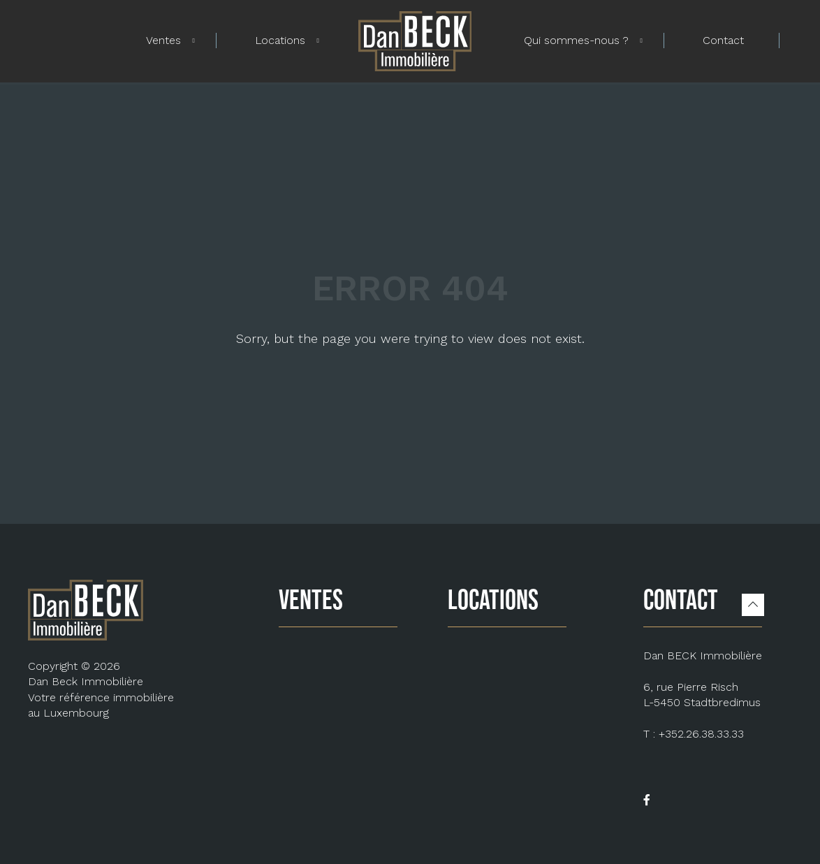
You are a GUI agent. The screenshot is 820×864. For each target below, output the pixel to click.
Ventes (163, 40)
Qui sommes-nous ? (576, 40)
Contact (723, 40)
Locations (280, 40)
